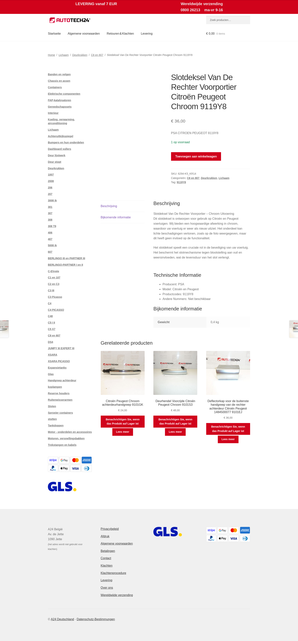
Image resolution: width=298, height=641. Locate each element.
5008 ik (52, 245)
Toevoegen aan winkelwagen (196, 156)
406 (50, 232)
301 (50, 206)
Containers (55, 87)
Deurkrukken (79, 54)
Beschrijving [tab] (109, 206)
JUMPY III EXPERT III (61, 348)
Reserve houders (59, 393)
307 (50, 213)
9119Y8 (181, 182)
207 (50, 194)
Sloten (52, 406)
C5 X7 (51, 329)
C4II (50, 316)
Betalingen (108, 551)
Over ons (107, 587)
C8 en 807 (97, 54)
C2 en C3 (53, 284)
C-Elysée (53, 271)
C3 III (51, 290)
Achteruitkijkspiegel (60, 136)
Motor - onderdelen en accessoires (70, 431)
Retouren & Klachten (120, 33)
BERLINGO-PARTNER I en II (65, 264)
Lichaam (64, 54)
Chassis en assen (59, 80)
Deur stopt (54, 161)
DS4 (50, 342)
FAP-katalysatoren (59, 100)
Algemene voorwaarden (84, 33)
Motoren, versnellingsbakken (66, 438)
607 (50, 251)
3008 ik (52, 200)
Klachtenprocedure (113, 573)
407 (50, 239)
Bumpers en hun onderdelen (66, 142)
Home (51, 54)
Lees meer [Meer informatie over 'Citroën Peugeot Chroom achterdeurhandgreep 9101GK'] (122, 431)
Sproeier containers (60, 412)
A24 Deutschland (62, 619)
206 (50, 187)
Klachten (107, 565)
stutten (52, 419)
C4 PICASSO (56, 309)
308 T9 (52, 226)
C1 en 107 (54, 277)
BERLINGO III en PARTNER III (66, 258)
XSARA (52, 354)
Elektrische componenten (64, 93)
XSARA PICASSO (59, 361)
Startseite (54, 33)
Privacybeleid (110, 528)
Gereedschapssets (60, 106)
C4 (49, 303)
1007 (51, 174)
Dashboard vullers (59, 148)
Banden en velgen (59, 74)
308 (50, 219)
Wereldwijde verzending (117, 595)
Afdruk (105, 536)
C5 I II (51, 322)
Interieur (53, 113)
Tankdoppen (55, 425)
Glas (51, 374)
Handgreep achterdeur (62, 380)
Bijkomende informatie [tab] (116, 217)
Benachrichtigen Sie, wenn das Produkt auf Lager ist (122, 421)
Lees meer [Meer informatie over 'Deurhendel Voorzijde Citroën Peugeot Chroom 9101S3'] (175, 431)
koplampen (55, 386)
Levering (146, 33)
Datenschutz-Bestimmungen (96, 619)
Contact (106, 558)
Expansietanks (57, 367)
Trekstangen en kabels (62, 444)
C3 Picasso (55, 296)
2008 (51, 181)
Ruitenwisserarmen (60, 399)
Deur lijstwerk (56, 155)
